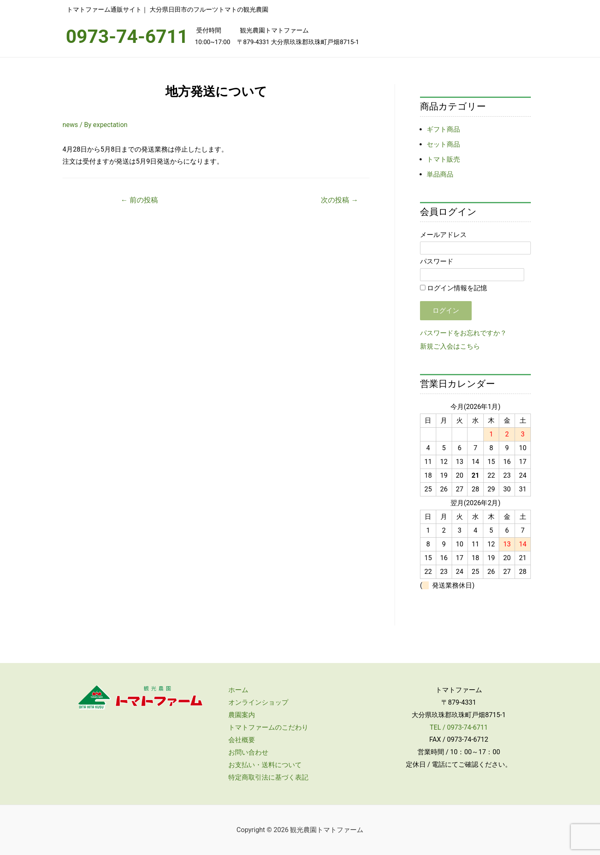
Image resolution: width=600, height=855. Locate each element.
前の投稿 (139, 200)
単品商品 (440, 174)
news (70, 125)
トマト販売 (443, 159)
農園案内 (241, 715)
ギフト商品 (443, 129)
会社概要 (241, 740)
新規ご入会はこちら (450, 346)
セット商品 (443, 144)
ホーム (238, 690)
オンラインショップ (258, 702)
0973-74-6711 (127, 36)
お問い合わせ (248, 752)
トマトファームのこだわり (268, 727)
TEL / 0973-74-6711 (459, 727)
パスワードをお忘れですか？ (463, 333)
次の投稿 (339, 200)
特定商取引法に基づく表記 (268, 777)
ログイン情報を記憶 (453, 288)
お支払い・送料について (264, 765)
